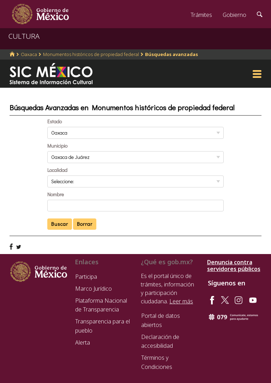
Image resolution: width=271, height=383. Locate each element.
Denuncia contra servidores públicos (233, 265)
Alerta (82, 342)
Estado (54, 121)
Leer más (181, 301)
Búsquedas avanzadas (171, 54)
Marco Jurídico (93, 288)
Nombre (55, 194)
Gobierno (234, 15)
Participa (86, 276)
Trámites (201, 15)
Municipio (57, 145)
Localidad (57, 170)
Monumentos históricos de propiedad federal (91, 54)
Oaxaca (29, 54)
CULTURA (24, 36)
